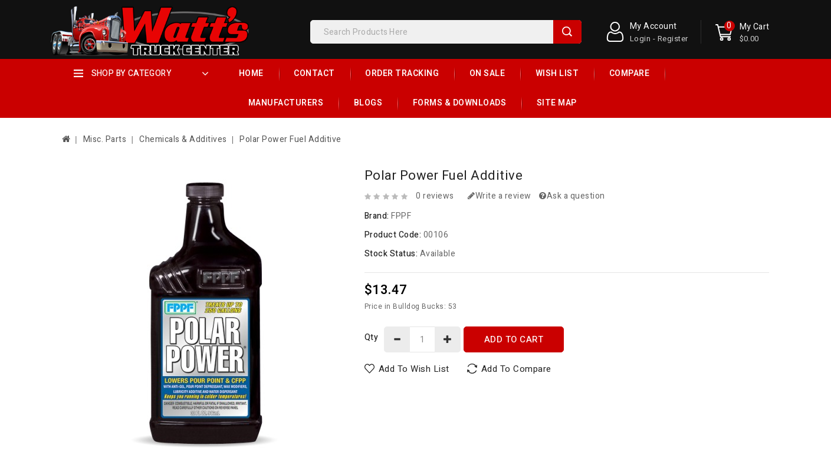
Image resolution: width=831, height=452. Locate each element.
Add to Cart (514, 339)
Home (251, 73)
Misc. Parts (105, 139)
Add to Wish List (414, 368)
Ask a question (572, 196)
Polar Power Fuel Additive (290, 139)
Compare (629, 73)
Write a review (499, 196)
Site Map (557, 103)
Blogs (368, 103)
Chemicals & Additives (183, 139)
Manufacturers (286, 103)
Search (567, 32)
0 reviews (435, 196)
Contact (314, 73)
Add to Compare (516, 368)
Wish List (557, 73)
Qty (371, 337)
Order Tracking (402, 73)
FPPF (401, 216)
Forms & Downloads (460, 103)
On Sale (487, 73)
